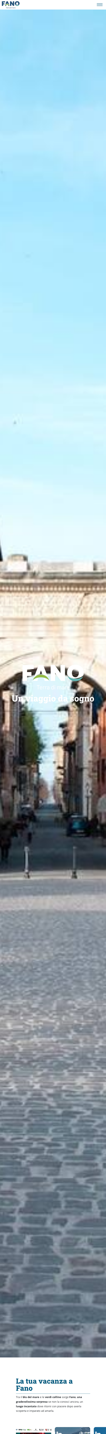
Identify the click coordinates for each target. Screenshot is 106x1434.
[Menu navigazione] (99, 5)
